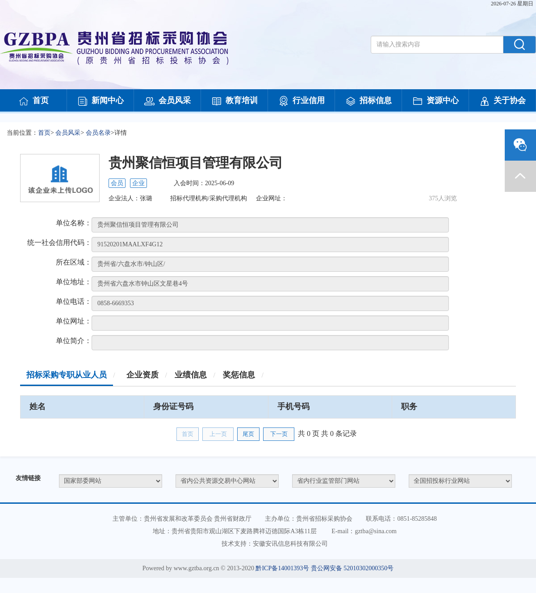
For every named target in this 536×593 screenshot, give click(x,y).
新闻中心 (100, 101)
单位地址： (74, 282)
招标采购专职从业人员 (66, 374)
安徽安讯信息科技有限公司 (290, 543)
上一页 (218, 434)
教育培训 (234, 101)
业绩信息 (191, 374)
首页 (33, 101)
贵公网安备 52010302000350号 (352, 568)
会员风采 (167, 101)
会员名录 (98, 132)
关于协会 (502, 101)
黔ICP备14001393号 (282, 568)
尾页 (248, 434)
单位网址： (74, 321)
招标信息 (368, 101)
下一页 (279, 434)
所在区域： (74, 262)
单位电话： (74, 301)
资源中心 (435, 101)
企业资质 (142, 374)
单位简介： (74, 340)
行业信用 (301, 101)
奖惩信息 (239, 374)
